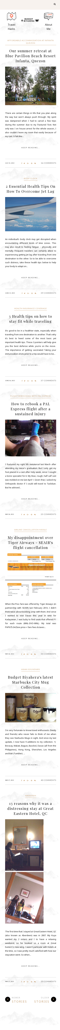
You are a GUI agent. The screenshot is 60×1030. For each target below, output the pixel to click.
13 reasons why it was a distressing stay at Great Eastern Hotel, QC (30, 808)
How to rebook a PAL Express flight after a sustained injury (31, 408)
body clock (30, 178)
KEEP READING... (30, 148)
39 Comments (48, 293)
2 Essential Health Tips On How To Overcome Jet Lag (31, 189)
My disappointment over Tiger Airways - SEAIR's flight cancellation (30, 542)
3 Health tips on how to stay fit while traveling (30, 319)
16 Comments (48, 163)
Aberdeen (30, 795)
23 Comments (48, 514)
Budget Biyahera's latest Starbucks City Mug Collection (30, 682)
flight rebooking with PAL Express (30, 396)
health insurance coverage (30, 308)
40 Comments (48, 780)
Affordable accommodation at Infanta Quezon (30, 41)
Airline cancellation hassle (30, 529)
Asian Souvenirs (30, 669)
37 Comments (48, 380)
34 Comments (48, 654)
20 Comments (48, 981)
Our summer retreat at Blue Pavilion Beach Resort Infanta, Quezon (30, 55)
